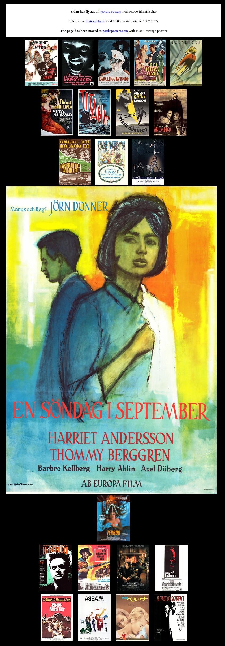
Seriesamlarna (95, 21)
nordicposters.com (115, 31)
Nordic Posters (110, 12)
